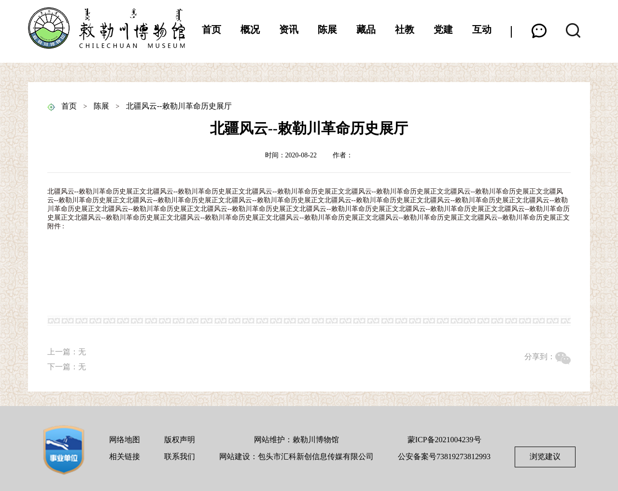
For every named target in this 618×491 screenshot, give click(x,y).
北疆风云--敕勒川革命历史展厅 (179, 106)
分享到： (539, 356)
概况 (250, 29)
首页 (211, 29)
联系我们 (179, 456)
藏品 (366, 29)
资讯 (288, 29)
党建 (443, 29)
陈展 (327, 29)
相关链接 (124, 456)
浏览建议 (545, 456)
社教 (404, 29)
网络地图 (124, 439)
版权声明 (179, 439)
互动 (482, 29)
